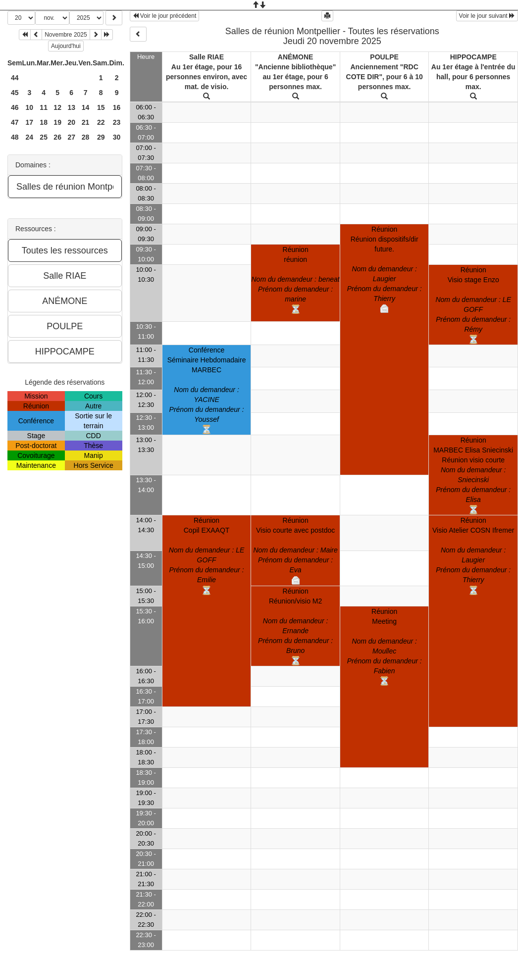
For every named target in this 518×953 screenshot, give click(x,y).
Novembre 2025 (66, 34)
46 (15, 107)
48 (15, 137)
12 (57, 107)
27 (71, 137)
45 (15, 93)
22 (101, 122)
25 (44, 137)
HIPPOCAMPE (473, 57)
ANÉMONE (295, 57)
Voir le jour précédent (165, 15)
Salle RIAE (206, 57)
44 (15, 78)
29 (101, 137)
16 (117, 107)
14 (86, 107)
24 (30, 137)
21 (86, 122)
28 (86, 137)
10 (30, 107)
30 (117, 137)
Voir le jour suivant (487, 15)
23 (117, 122)
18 (44, 122)
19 (57, 122)
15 (101, 107)
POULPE (384, 57)
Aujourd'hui (66, 46)
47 (15, 122)
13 (71, 107)
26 (57, 137)
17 (30, 122)
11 (44, 107)
